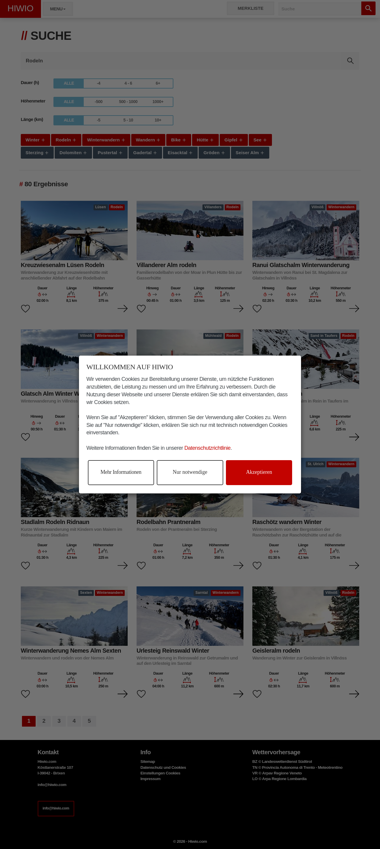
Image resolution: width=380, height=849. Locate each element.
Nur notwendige (190, 472)
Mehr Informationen (121, 472)
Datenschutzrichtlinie (207, 448)
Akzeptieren (259, 472)
